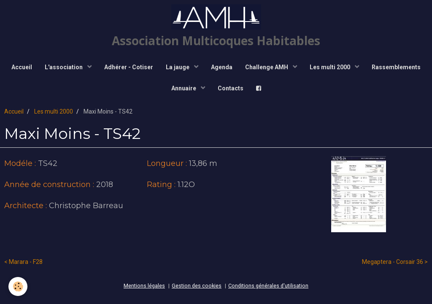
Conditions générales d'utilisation (268, 285)
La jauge (178, 67)
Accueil (21, 67)
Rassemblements (396, 67)
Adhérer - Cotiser (128, 67)
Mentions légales (144, 285)
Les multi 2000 (330, 67)
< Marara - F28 (23, 261)
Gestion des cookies (196, 285)
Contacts (230, 88)
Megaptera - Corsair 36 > (395, 261)
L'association (64, 67)
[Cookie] (17, 286)
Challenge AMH (267, 67)
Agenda (221, 67)
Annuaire (184, 88)
